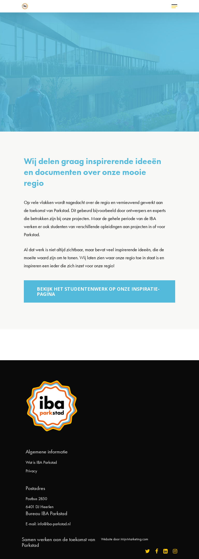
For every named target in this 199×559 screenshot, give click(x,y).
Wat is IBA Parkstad (41, 462)
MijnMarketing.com (134, 539)
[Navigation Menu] (174, 6)
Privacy (31, 470)
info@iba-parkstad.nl (54, 523)
